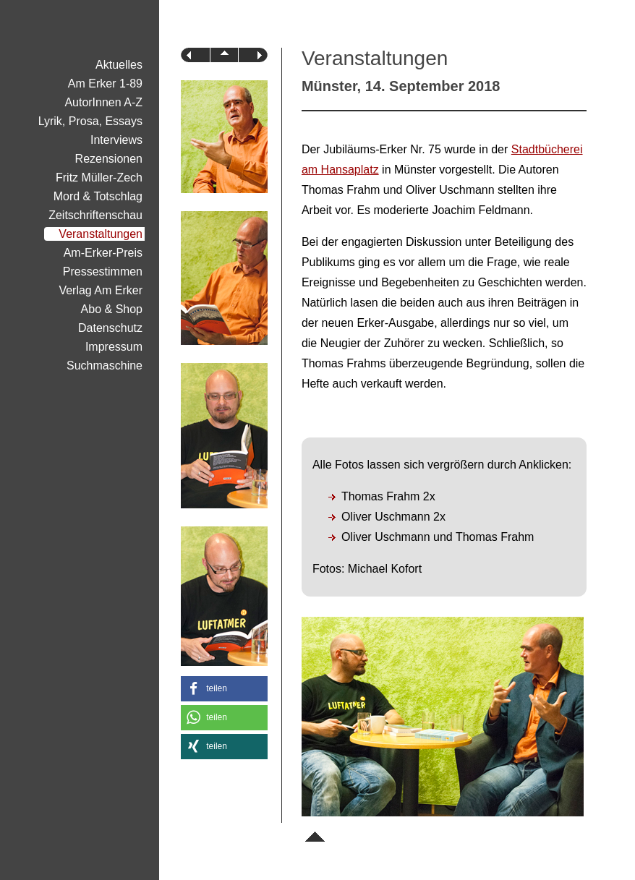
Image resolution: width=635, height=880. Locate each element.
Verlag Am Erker (100, 290)
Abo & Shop (111, 309)
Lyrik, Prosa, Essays (90, 121)
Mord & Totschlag (98, 196)
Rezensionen (108, 159)
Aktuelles (118, 65)
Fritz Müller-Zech (99, 177)
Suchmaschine (104, 365)
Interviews (116, 140)
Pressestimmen (102, 271)
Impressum (113, 347)
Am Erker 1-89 (105, 83)
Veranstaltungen (100, 234)
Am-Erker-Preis (103, 253)
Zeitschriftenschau (95, 215)
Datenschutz (110, 328)
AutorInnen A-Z (103, 102)
